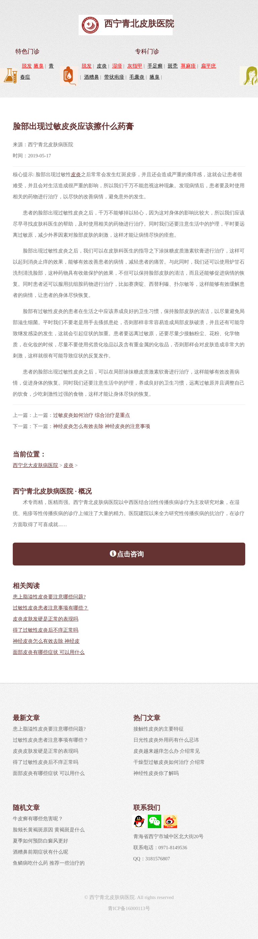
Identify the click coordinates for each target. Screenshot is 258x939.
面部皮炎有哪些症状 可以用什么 (49, 652)
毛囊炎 (136, 77)
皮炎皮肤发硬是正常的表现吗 (45, 619)
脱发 (27, 66)
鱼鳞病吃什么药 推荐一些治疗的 (49, 863)
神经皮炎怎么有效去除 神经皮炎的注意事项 (101, 426)
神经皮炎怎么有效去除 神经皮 (46, 641)
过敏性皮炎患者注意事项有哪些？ (50, 608)
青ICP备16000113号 (129, 908)
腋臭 (39, 66)
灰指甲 (134, 66)
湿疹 (117, 66)
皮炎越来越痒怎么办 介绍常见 (166, 751)
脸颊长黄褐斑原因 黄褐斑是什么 (49, 829)
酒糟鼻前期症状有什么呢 (40, 852)
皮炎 (102, 66)
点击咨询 (126, 553)
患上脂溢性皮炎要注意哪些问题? (49, 596)
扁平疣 (208, 66)
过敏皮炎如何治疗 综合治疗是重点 (91, 415)
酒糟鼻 (91, 77)
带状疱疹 (114, 77)
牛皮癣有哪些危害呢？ (38, 818)
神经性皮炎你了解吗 (156, 773)
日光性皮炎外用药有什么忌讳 (166, 740)
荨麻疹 (188, 66)
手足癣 (155, 66)
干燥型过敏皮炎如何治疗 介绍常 (169, 762)
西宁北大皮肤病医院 (35, 465)
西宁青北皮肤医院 (139, 24)
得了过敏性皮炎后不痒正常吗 (45, 630)
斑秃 (173, 66)
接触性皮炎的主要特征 (158, 729)
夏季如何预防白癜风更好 (40, 841)
